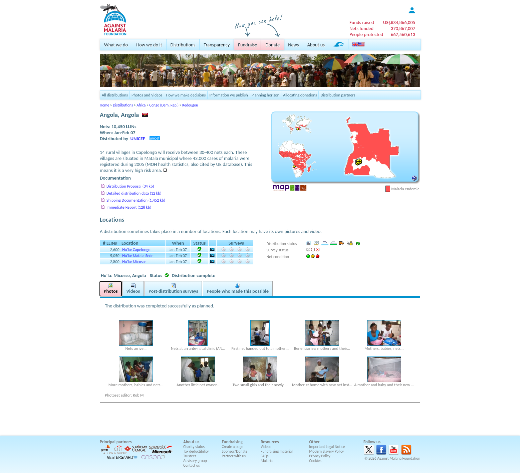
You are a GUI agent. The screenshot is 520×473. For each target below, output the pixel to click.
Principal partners (116, 441)
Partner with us (234, 456)
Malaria (267, 460)
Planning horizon (265, 94)
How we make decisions (186, 94)
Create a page (232, 446)
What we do (116, 45)
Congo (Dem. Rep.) (164, 105)
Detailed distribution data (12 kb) (133, 193)
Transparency (217, 45)
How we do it (149, 45)
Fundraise (247, 45)
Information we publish (228, 94)
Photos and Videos (147, 94)
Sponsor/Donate (235, 451)
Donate (272, 45)
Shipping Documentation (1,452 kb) (135, 200)
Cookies (315, 460)
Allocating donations (300, 94)
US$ (399, 22)
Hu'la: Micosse (134, 261)
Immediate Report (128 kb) (128, 207)
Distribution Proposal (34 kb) (130, 186)
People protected (366, 34)
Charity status (194, 446)
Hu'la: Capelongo (136, 249)
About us (315, 45)
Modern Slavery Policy (326, 451)
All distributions (115, 94)
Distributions (183, 45)
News (293, 45)
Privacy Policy (319, 456)
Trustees (189, 456)
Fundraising (232, 441)
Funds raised (361, 22)
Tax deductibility (196, 451)
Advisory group (195, 460)
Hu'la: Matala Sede (137, 255)
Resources (270, 441)
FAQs (265, 456)
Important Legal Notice (327, 446)
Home (104, 105)
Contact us (191, 465)
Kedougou (190, 105)
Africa (141, 105)
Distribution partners (337, 94)
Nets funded (361, 28)
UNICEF (138, 139)
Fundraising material (277, 451)
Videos (266, 446)
